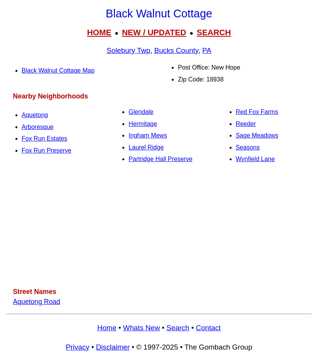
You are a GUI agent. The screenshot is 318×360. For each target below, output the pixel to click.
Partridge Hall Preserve (160, 159)
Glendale (141, 112)
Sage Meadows (257, 135)
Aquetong (35, 115)
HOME (99, 32)
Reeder (246, 124)
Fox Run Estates (44, 138)
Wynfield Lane (255, 159)
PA (206, 50)
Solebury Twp (128, 50)
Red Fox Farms (257, 112)
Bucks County (176, 50)
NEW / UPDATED (154, 32)
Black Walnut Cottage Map (58, 70)
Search (177, 328)
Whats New (141, 328)
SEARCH (214, 32)
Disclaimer (113, 347)
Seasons (248, 147)
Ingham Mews (148, 135)
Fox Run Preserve (46, 150)
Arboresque (38, 127)
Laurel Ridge (146, 147)
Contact (208, 328)
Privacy (77, 347)
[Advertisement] (159, 226)
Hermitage (143, 124)
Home (107, 328)
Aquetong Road (36, 302)
